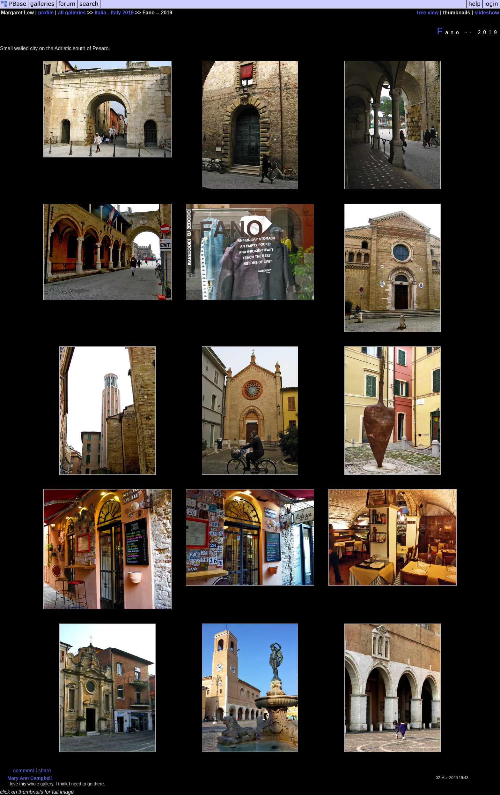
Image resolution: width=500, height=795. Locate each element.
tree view (427, 12)
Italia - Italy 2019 (114, 12)
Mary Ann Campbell (29, 778)
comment (23, 770)
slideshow (486, 12)
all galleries (72, 12)
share (44, 770)
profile (46, 12)
